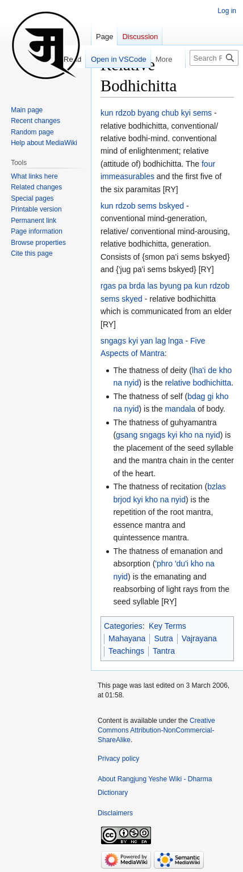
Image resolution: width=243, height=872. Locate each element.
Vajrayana (199, 638)
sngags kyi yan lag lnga (141, 340)
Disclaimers (115, 813)
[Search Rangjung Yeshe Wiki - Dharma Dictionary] (214, 58)
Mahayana (126, 638)
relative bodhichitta (198, 382)
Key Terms (167, 625)
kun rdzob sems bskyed (142, 205)
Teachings (126, 650)
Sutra (163, 638)
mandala (180, 408)
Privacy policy (118, 759)
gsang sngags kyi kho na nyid (168, 434)
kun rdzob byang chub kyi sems (156, 112)
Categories (123, 625)
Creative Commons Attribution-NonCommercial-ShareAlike (156, 730)
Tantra (164, 650)
